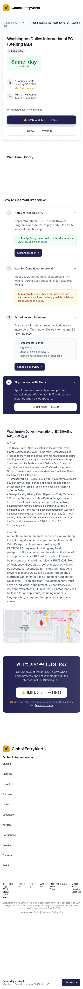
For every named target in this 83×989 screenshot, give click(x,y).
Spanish (7, 773)
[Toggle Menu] (76, 8)
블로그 (64, 884)
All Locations (10, 22)
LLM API (42, 885)
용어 (11, 884)
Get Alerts (71, 982)
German (7, 794)
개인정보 (22, 885)
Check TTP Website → (41, 131)
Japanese (8, 814)
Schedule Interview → (29, 366)
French (7, 784)
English (7, 763)
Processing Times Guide (54, 886)
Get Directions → (24, 88)
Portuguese (9, 834)
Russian (7, 845)
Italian (6, 804)
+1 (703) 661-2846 (25, 94)
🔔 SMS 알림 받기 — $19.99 (41, 120)
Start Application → (28, 252)
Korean (7, 824)
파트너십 (32, 885)
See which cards (38, 241)
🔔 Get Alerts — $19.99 (45, 406)
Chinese (7, 855)
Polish (6, 865)
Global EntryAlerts (21, 7)
